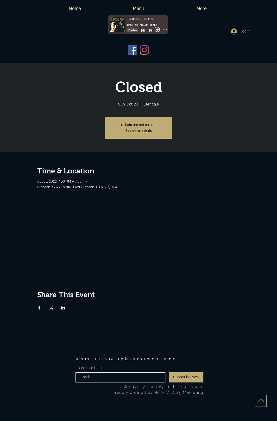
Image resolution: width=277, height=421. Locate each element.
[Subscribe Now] (186, 377)
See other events (138, 130)
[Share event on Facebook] (39, 307)
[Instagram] (144, 50)
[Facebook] (132, 50)
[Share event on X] (51, 307)
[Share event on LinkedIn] (63, 307)
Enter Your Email (89, 368)
